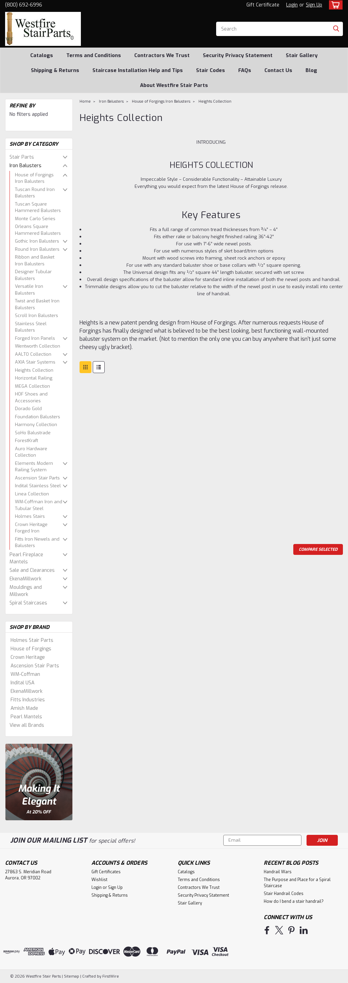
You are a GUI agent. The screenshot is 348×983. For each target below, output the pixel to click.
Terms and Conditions (93, 55)
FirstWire (110, 976)
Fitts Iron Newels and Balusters (37, 542)
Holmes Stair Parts (32, 640)
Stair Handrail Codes (283, 893)
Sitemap (71, 976)
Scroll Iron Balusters (36, 315)
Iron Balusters (25, 165)
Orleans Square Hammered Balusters (38, 230)
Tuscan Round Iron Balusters (35, 193)
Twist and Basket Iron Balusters (37, 304)
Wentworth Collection (37, 346)
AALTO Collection (33, 354)
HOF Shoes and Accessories (31, 397)
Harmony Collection (36, 424)
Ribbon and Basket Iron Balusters (34, 260)
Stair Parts (22, 157)
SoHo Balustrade (33, 433)
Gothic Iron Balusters (37, 241)
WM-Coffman (25, 674)
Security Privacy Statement (238, 55)
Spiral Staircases (28, 603)
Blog (311, 70)
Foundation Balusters (37, 417)
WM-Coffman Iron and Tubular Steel (38, 505)
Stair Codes (210, 70)
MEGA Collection (32, 386)
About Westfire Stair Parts (174, 85)
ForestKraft (26, 440)
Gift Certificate (262, 5)
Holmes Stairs (30, 516)
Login (292, 5)
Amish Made (24, 708)
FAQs (244, 70)
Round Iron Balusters (37, 249)
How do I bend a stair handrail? (294, 901)
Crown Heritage (28, 657)
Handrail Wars (278, 872)
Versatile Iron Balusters (29, 289)
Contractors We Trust (162, 55)
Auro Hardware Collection (31, 452)
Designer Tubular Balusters (33, 275)
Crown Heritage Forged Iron (31, 528)
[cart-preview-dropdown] (334, 5)
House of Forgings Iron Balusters (34, 178)
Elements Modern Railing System (34, 466)
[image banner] (39, 781)
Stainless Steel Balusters (31, 327)
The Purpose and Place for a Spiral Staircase (297, 883)
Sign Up (314, 5)
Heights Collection (34, 370)
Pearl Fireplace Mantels (26, 558)
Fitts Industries (28, 700)
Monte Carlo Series (35, 219)
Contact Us (278, 70)
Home (85, 101)
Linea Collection (32, 494)
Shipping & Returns (55, 70)
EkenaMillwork (25, 579)
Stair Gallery (302, 55)
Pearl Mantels (26, 717)
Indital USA (22, 683)
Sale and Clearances (32, 570)
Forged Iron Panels (35, 338)
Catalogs (41, 55)
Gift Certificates (106, 872)
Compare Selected (318, 549)
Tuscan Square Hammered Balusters (38, 207)
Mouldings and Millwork (26, 591)
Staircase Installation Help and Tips (137, 70)
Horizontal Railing (33, 378)
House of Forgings (31, 649)
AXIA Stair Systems (35, 362)
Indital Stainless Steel (38, 486)
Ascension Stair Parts (37, 478)
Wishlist (99, 879)
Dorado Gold (28, 408)
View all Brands (27, 725)
